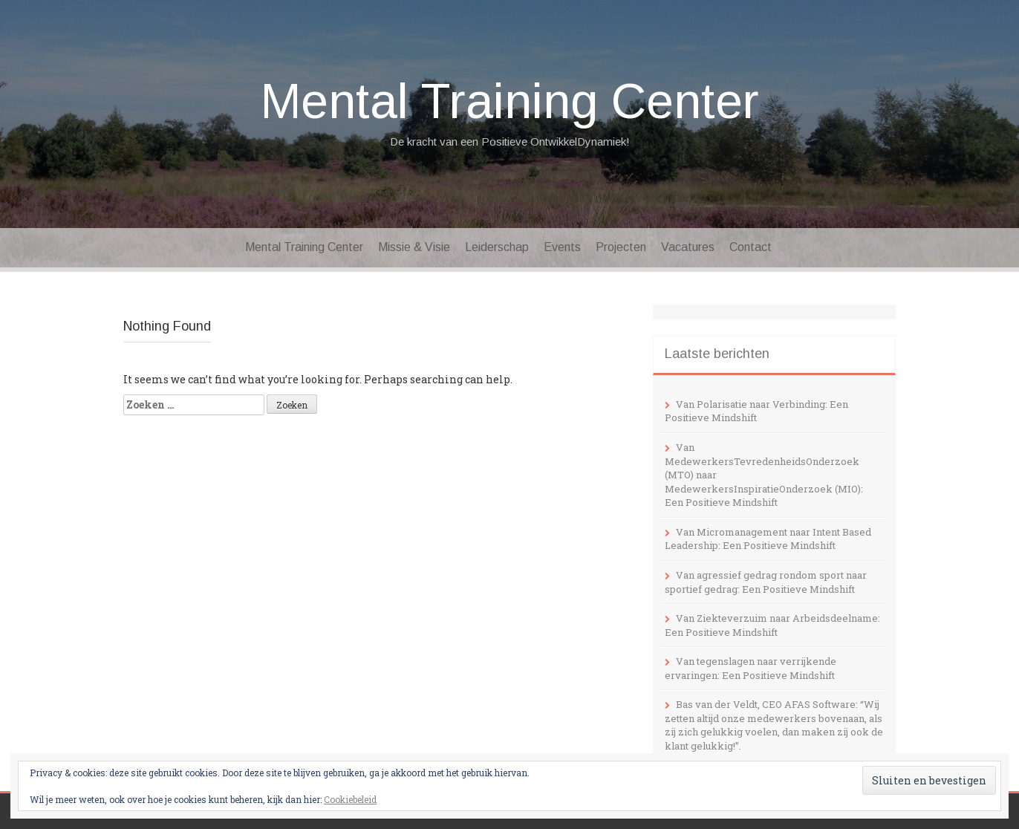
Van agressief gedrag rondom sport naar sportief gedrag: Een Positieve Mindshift (766, 582)
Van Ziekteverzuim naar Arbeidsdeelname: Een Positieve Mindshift (772, 625)
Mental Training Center (510, 101)
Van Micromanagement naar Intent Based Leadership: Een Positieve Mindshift (768, 539)
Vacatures (687, 247)
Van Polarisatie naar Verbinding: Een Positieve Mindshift (756, 411)
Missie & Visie (414, 247)
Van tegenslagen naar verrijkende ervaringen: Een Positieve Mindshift (750, 668)
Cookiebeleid (350, 799)
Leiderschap (497, 247)
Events (562, 247)
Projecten (621, 247)
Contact (750, 247)
